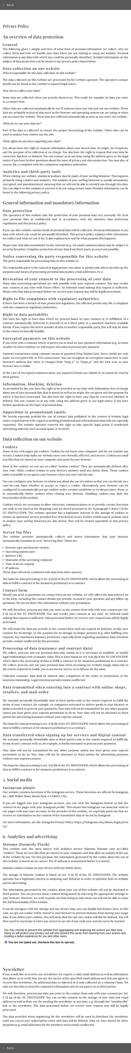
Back (8, 5)
